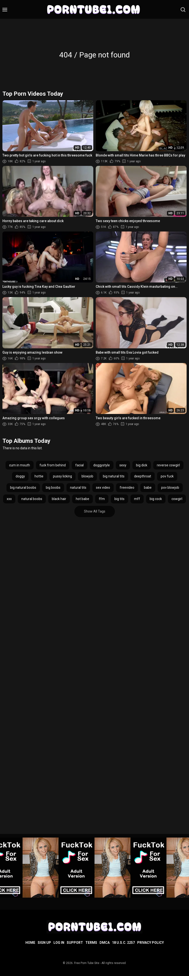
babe (148, 487)
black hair (59, 499)
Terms (91, 943)
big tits (119, 499)
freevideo (127, 487)
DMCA (105, 943)
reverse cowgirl (168, 465)
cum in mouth (19, 465)
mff (137, 499)
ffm (102, 499)
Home (30, 943)
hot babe (82, 499)
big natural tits (113, 476)
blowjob (87, 476)
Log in (58, 943)
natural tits (78, 487)
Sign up (44, 943)
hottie (39, 476)
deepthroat (142, 476)
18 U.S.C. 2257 (123, 943)
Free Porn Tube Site (86, 963)
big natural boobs (23, 487)
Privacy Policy (150, 943)
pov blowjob (170, 487)
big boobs (53, 487)
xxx (9, 499)
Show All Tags (94, 511)
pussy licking (62, 476)
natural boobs (31, 499)
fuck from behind (53, 465)
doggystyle (101, 465)
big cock (156, 499)
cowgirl (176, 499)
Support (75, 943)
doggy (20, 476)
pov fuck (167, 476)
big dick (141, 465)
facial (79, 465)
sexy (122, 465)
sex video (103, 487)
